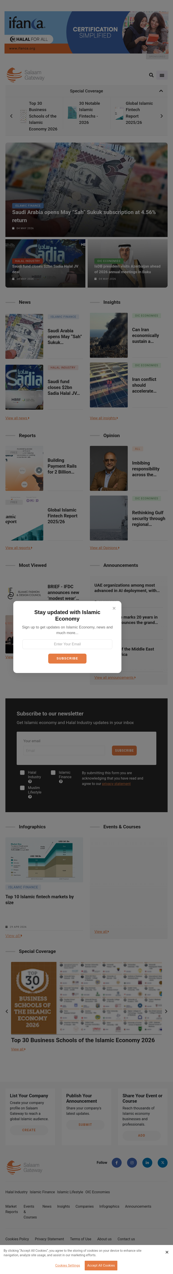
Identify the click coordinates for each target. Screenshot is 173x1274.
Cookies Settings (67, 1265)
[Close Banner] (167, 1252)
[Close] (114, 608)
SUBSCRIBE (67, 658)
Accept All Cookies (101, 1265)
